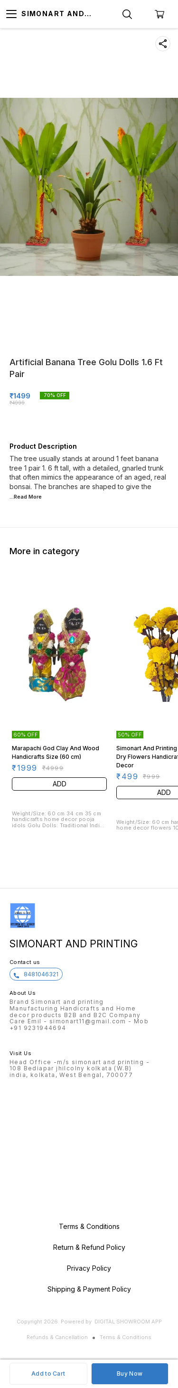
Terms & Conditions (125, 1337)
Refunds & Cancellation (57, 1337)
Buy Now (129, 1373)
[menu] (11, 14)
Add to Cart (48, 1373)
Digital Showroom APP (128, 1321)
